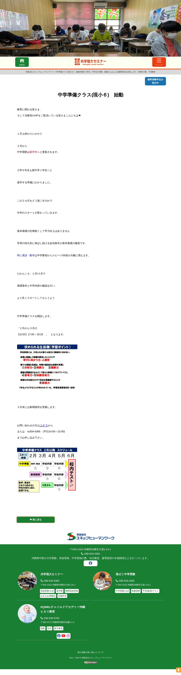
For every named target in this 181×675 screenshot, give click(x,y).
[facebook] (90, 569)
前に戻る (36, 525)
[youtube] (63, 642)
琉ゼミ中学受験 (126, 580)
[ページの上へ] (178, 669)
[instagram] (68, 642)
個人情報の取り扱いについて (90, 658)
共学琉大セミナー (53, 580)
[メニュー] (158, 62)
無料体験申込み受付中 (154, 81)
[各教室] (22, 62)
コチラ (46, 430)
